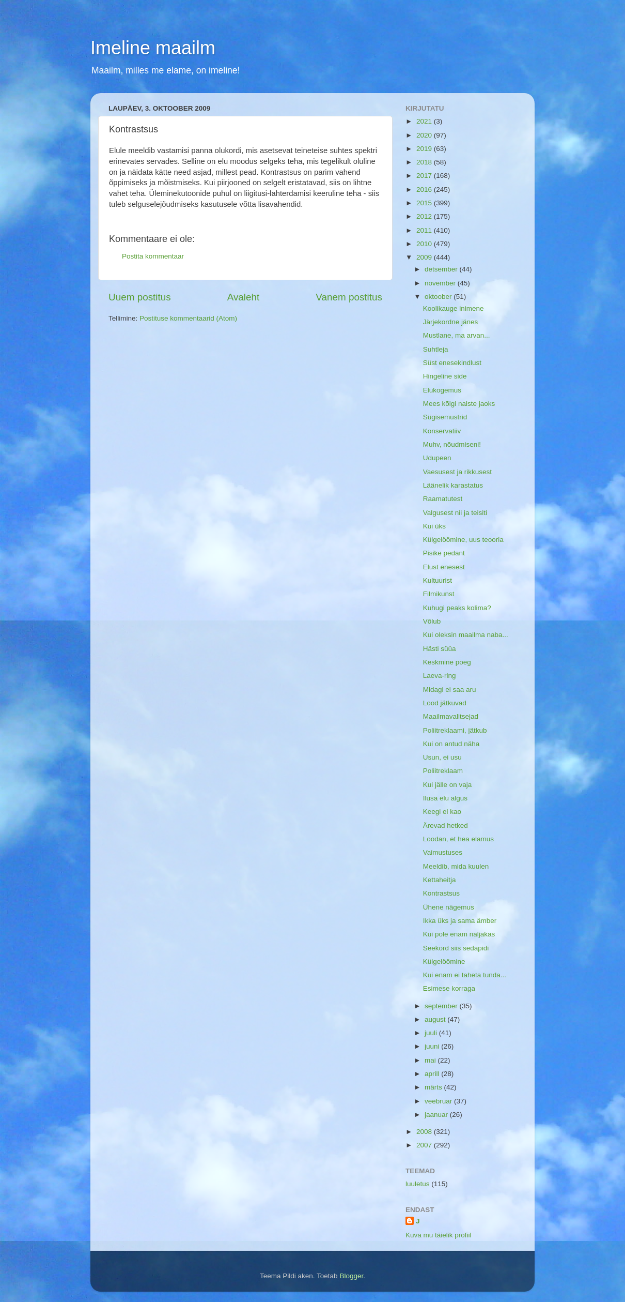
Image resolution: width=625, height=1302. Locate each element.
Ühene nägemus (448, 907)
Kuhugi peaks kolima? (457, 608)
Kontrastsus (441, 893)
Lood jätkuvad (444, 703)
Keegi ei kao (442, 811)
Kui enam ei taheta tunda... (464, 975)
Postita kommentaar (153, 256)
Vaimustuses (442, 852)
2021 (425, 121)
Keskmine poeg (447, 662)
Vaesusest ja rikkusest (457, 472)
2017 (425, 175)
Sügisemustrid (445, 417)
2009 (425, 257)
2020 (425, 135)
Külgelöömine (444, 961)
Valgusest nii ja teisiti (455, 513)
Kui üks (434, 526)
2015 (425, 203)
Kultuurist (437, 580)
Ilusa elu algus (445, 798)
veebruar (439, 1101)
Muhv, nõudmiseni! (452, 444)
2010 (425, 244)
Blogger (351, 1276)
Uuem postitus (139, 297)
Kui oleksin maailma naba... (465, 635)
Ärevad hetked (445, 825)
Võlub (432, 621)
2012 (425, 216)
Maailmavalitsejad (450, 716)
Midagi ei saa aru (449, 689)
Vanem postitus (349, 297)
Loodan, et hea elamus (458, 839)
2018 (425, 162)
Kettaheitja (439, 880)
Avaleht (243, 297)
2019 (425, 149)
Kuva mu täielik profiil (438, 1235)
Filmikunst (439, 594)
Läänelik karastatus (453, 485)
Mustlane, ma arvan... (456, 335)
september (442, 1006)
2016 (425, 189)
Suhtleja (435, 349)
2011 (425, 230)
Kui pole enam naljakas (459, 934)
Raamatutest (443, 499)
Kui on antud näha (451, 744)
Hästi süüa (439, 649)
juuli (432, 1033)
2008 (425, 1132)
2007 (425, 1145)
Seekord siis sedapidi (456, 948)
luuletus (417, 1184)
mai (431, 1060)
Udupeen (437, 458)
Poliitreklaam (443, 771)
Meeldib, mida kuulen (456, 866)
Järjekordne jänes (450, 322)
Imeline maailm (152, 47)
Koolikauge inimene (453, 308)
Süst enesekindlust (452, 363)
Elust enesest (444, 567)
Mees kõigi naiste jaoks (459, 403)
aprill (433, 1074)
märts (434, 1087)
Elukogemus (442, 390)
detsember (442, 269)
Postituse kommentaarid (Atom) (188, 318)
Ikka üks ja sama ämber (460, 921)
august (436, 1019)
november (441, 283)
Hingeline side (445, 376)
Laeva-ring (439, 675)
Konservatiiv (442, 431)
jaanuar (437, 1114)
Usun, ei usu (442, 757)
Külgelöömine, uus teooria (463, 539)
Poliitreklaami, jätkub (455, 730)
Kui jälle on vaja (447, 785)
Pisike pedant (444, 553)
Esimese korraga (449, 988)
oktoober (439, 296)
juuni (433, 1046)
